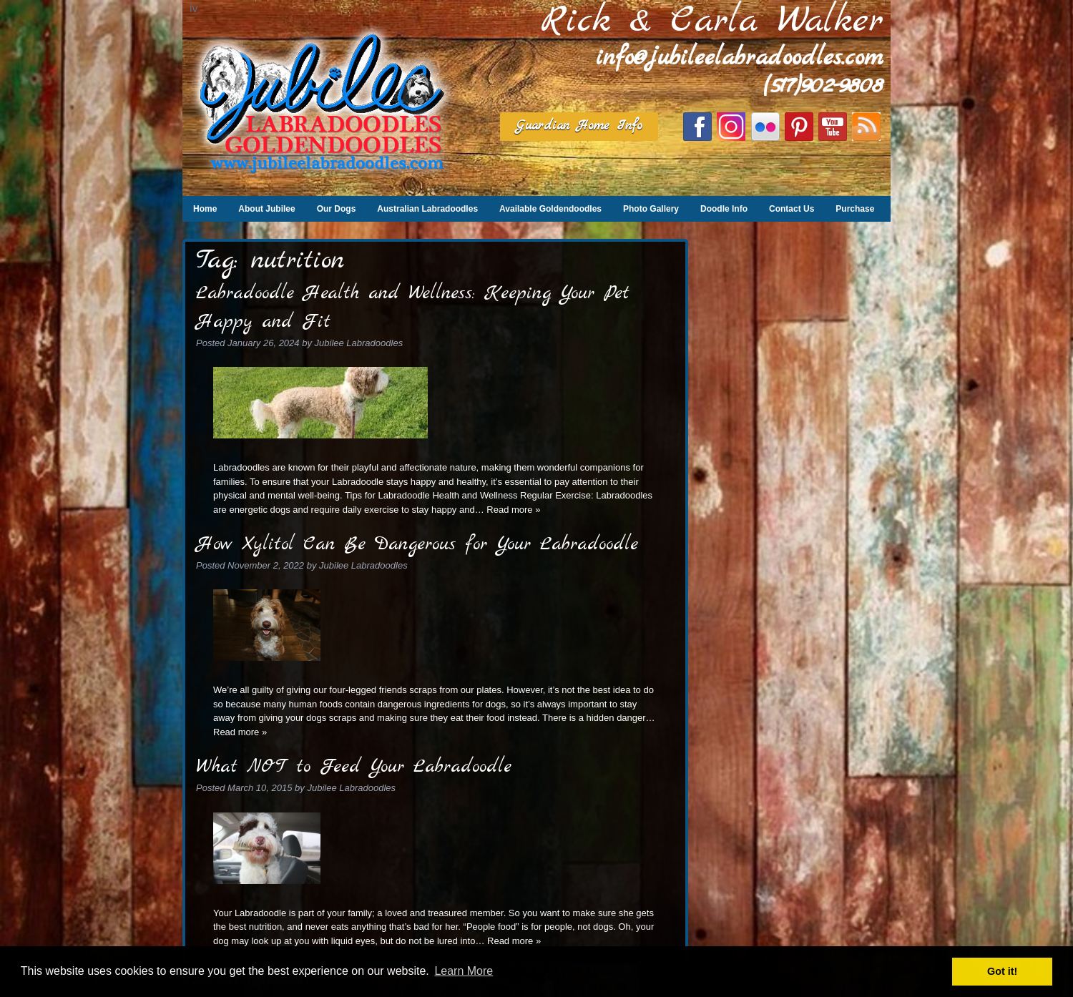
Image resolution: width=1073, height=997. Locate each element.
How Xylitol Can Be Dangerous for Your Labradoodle (417, 544)
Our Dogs (336, 209)
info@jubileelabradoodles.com (739, 58)
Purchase (855, 209)
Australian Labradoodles (427, 209)
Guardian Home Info (579, 126)
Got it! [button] (1002, 971)
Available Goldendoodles (550, 209)
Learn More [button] (463, 971)
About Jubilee (266, 209)
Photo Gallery (651, 209)
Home (205, 209)
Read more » (513, 509)
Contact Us (791, 209)
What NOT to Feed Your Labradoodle (353, 767)
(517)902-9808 (823, 86)
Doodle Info (724, 209)
